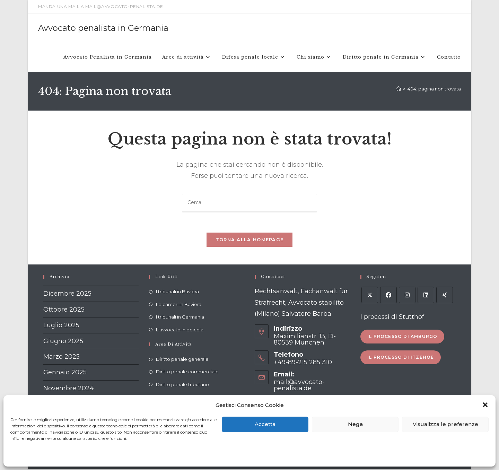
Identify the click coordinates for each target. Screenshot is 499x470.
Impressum (109, 456)
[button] (485, 404)
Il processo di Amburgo (402, 337)
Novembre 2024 (68, 389)
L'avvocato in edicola (179, 330)
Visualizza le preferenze (445, 424)
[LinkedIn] (426, 296)
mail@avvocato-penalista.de (299, 386)
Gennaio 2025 (65, 373)
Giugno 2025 (63, 342)
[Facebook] (388, 296)
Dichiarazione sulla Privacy (67, 456)
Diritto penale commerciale (187, 372)
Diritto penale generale (182, 360)
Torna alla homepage (250, 240)
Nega (355, 424)
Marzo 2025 (61, 357)
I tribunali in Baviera (177, 292)
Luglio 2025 (61, 326)
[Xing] (444, 296)
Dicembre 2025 (67, 294)
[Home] (398, 89)
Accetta (265, 424)
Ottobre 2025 (64, 310)
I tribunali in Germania (180, 318)
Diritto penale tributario (182, 385)
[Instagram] (407, 296)
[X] (369, 296)
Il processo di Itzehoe (400, 357)
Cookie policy (23, 456)
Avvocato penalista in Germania (103, 28)
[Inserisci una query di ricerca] (249, 203)
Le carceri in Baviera (178, 305)
